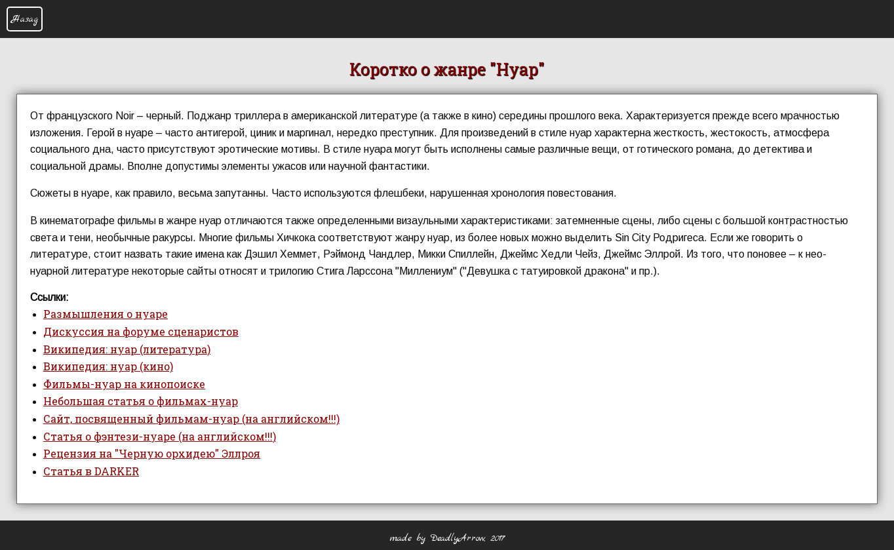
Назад (24, 19)
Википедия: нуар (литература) (126, 349)
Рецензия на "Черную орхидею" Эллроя (151, 453)
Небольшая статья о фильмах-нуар (140, 401)
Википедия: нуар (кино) (108, 366)
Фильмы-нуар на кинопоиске (124, 384)
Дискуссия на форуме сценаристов (141, 331)
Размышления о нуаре (105, 314)
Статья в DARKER (91, 471)
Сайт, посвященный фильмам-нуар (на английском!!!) (191, 418)
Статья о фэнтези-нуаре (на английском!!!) (159, 436)
